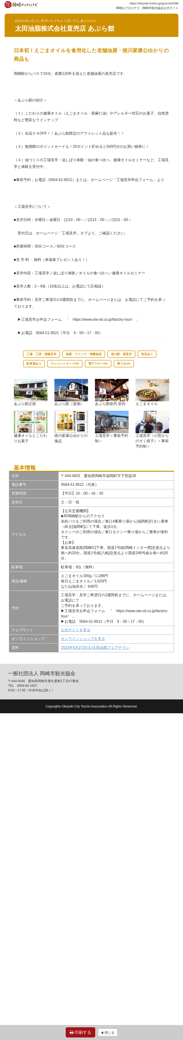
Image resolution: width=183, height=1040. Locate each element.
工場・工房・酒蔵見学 (41, 354)
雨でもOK (124, 363)
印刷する (80, 1032)
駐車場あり (34, 363)
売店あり (147, 354)
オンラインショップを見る (83, 639)
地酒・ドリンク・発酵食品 (84, 354)
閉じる (107, 1032)
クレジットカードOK (65, 363)
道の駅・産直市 (121, 354)
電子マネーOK (98, 363)
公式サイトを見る (75, 630)
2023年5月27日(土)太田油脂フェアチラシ (95, 648)
